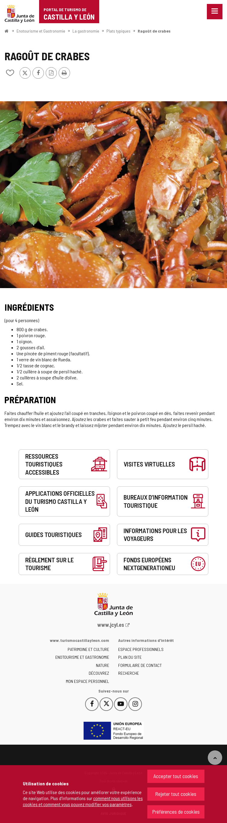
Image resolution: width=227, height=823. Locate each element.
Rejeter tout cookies (175, 793)
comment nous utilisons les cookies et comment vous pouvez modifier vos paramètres (83, 801)
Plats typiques (118, 30)
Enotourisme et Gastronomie (41, 30)
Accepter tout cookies (175, 776)
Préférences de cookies (176, 811)
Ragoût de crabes (154, 30)
